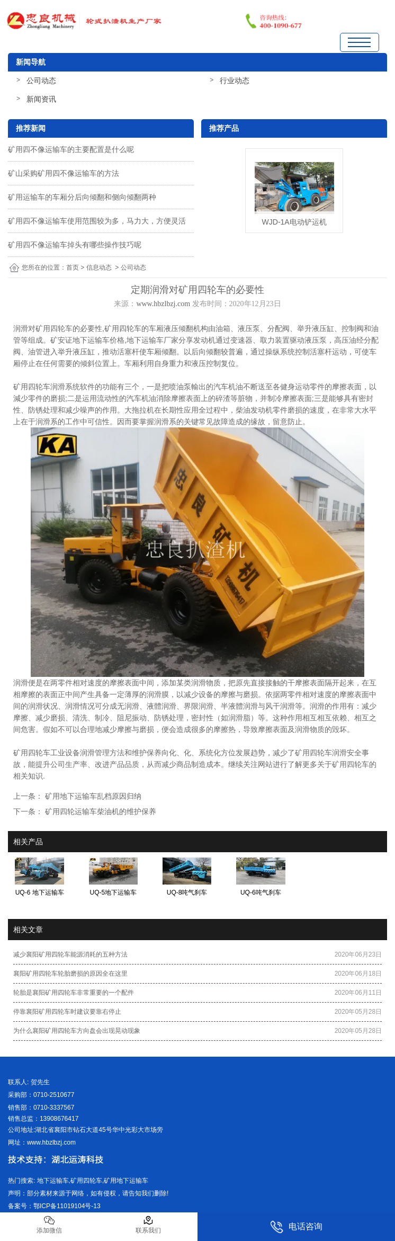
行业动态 (234, 80)
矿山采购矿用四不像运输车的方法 (63, 173)
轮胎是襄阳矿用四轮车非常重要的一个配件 (73, 992)
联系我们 (148, 1224)
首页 (72, 267)
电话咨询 (296, 1227)
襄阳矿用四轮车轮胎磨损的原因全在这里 (70, 973)
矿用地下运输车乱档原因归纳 (92, 796)
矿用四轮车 (54, 328)
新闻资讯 (41, 99)
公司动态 (41, 80)
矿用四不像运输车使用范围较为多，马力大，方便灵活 (97, 221)
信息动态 (99, 267)
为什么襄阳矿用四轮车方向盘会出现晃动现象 (76, 1030)
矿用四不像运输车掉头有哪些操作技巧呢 (74, 244)
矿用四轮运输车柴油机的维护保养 (99, 811)
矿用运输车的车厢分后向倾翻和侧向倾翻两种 (82, 197)
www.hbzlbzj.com (163, 304)
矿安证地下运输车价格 (87, 340)
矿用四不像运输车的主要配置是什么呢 (71, 149)
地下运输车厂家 (152, 340)
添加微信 (49, 1224)
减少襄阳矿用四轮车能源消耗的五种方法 (70, 954)
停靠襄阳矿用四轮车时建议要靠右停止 (67, 1011)
